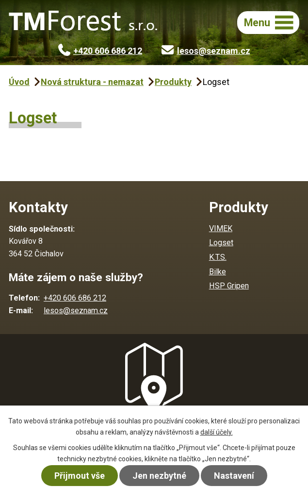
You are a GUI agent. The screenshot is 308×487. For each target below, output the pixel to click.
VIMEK (220, 228)
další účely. (216, 432)
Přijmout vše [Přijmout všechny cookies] (79, 475)
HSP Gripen (229, 285)
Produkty (173, 82)
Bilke (217, 271)
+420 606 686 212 (100, 51)
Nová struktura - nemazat (92, 82)
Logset (221, 242)
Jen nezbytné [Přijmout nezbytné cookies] (159, 475)
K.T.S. (218, 257)
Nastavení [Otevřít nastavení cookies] (234, 475)
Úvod (19, 82)
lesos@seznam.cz (206, 51)
